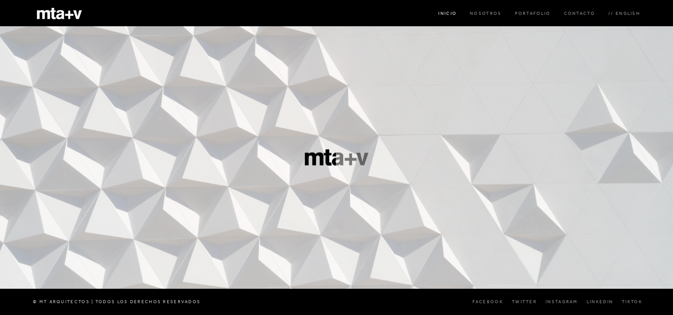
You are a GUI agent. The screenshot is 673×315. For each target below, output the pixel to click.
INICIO (447, 13)
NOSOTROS (485, 13)
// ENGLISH (624, 13)
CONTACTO (579, 13)
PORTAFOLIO (533, 13)
